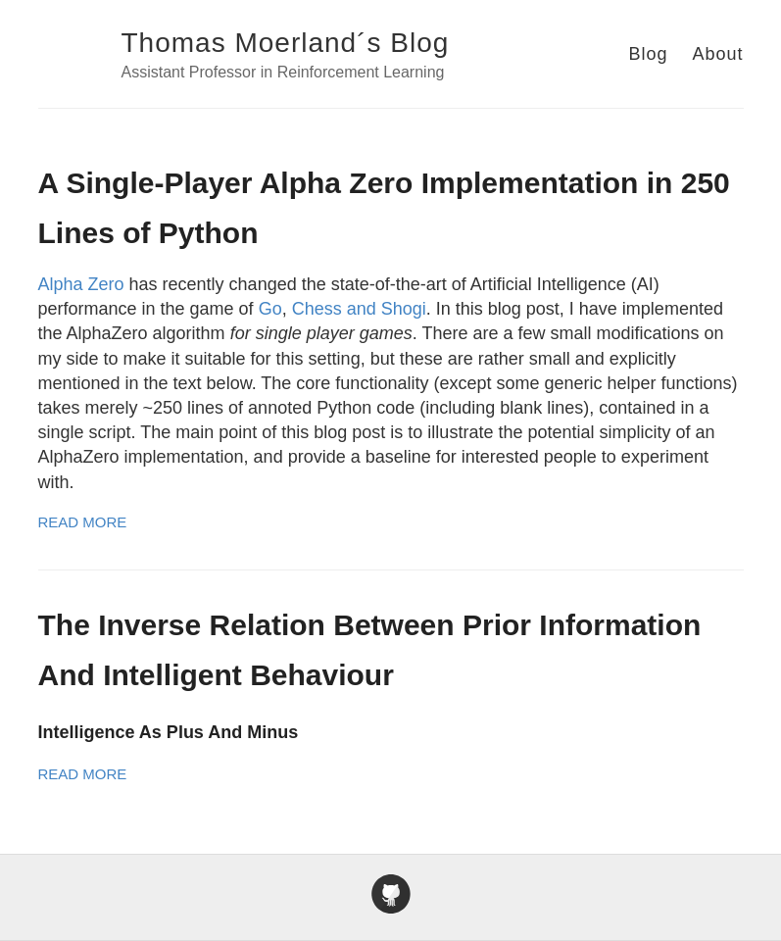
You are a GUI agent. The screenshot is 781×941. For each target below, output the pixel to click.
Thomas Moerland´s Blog (286, 42)
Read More (82, 522)
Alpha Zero (81, 284)
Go (270, 309)
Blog (647, 54)
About (717, 54)
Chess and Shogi (359, 309)
